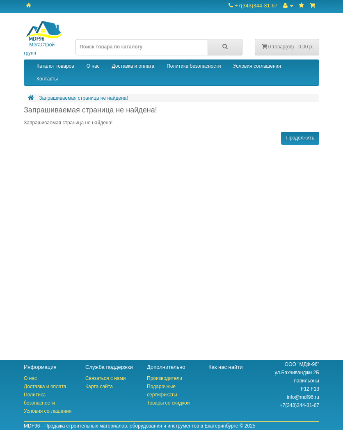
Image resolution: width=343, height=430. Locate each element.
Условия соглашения (257, 66)
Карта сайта (99, 386)
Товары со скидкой (168, 403)
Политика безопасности (194, 66)
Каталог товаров (55, 66)
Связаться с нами (105, 378)
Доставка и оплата (133, 66)
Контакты (47, 79)
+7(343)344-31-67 (253, 5)
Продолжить (300, 138)
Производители (164, 378)
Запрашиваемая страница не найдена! (83, 98)
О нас (93, 66)
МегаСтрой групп (43, 38)
